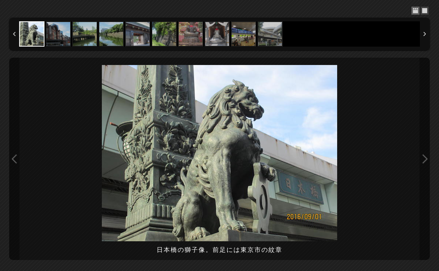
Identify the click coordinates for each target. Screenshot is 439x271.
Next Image (425, 159)
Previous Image (14, 159)
